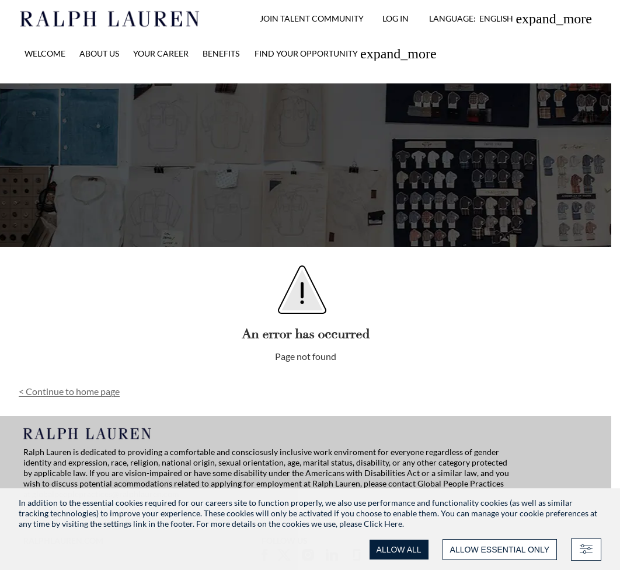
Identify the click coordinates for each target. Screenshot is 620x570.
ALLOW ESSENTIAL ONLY (499, 549)
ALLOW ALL (399, 549)
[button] (510, 19)
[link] (346, 53)
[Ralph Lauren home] (110, 18)
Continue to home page (69, 391)
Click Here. (384, 524)
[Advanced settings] (586, 549)
